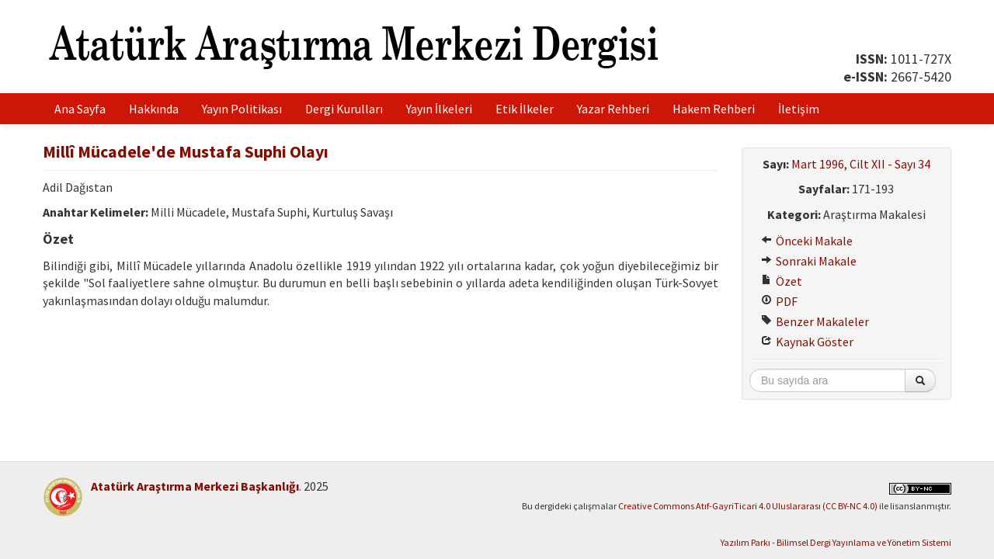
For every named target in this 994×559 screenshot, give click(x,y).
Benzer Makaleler (815, 321)
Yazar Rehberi (613, 108)
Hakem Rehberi (714, 108)
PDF (779, 301)
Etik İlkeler (524, 108)
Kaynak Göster (807, 341)
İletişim (798, 108)
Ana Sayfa (80, 108)
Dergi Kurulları (344, 108)
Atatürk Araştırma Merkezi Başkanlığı (195, 486)
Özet (781, 281)
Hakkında (154, 108)
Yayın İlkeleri (439, 108)
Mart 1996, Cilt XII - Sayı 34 (860, 164)
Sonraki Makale (809, 261)
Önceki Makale (807, 240)
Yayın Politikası (242, 108)
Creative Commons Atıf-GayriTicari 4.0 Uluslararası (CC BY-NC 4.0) (748, 506)
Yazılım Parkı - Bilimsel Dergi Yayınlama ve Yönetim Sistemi (836, 542)
